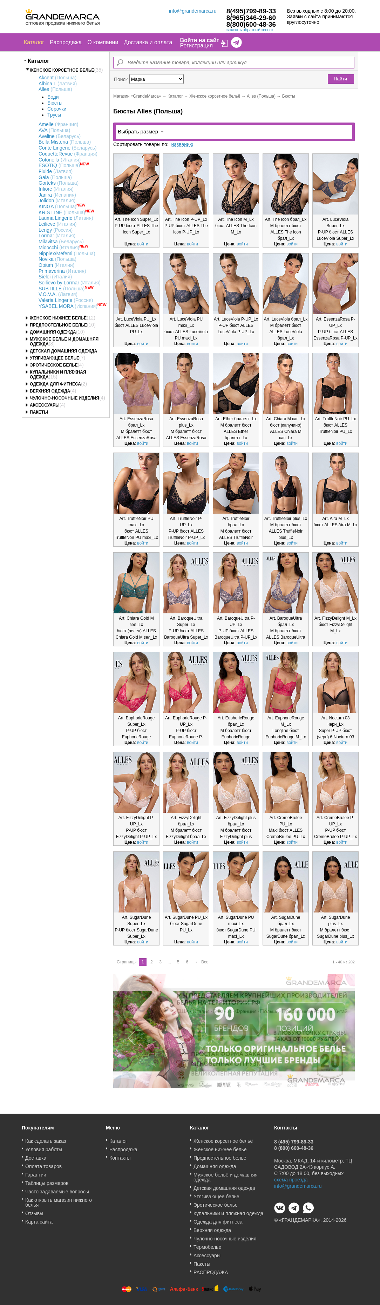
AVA (54, 130)
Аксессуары (45, 405)
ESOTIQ (59, 165)
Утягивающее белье (54, 358)
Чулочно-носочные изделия (64, 398)
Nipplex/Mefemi (67, 253)
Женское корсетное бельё (62, 70)
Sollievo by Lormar (70, 282)
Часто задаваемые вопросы (57, 1189)
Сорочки (56, 109)
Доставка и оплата (148, 42)
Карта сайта (39, 1219)
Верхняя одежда (50, 391)
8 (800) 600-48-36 (293, 1145)
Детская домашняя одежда (63, 351)
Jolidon (57, 200)
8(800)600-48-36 (251, 24)
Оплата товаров (43, 1164)
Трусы (54, 115)
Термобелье (207, 1244)
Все (205, 962)
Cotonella (60, 160)
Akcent (57, 77)
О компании (102, 42)
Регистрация (196, 45)
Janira (57, 195)
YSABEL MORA (68, 306)
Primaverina (62, 271)
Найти (340, 78)
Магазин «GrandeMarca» (137, 96)
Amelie (58, 124)
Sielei (55, 276)
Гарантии (35, 1172)
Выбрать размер (138, 131)
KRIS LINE (62, 212)
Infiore (56, 189)
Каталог (34, 42)
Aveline (60, 136)
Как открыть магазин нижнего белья (58, 1200)
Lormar (57, 235)
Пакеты (39, 412)
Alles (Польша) (261, 96)
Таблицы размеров (46, 1181)
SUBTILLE (61, 288)
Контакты (119, 1155)
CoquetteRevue (68, 154)
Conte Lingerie (68, 148)
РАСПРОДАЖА (211, 1270)
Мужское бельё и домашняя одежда (226, 1174)
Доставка (35, 1155)
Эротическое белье (53, 365)
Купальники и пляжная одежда (228, 1211)
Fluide (56, 171)
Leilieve (57, 224)
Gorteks (59, 183)
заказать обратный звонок (249, 29)
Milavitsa (61, 241)
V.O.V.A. (58, 294)
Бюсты (54, 103)
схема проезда (291, 1177)
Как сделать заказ (45, 1138)
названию (182, 144)
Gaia (55, 177)
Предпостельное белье (58, 325)
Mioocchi (59, 247)
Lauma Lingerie (66, 218)
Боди (53, 97)
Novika (57, 259)
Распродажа (66, 42)
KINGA (57, 206)
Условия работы (43, 1147)
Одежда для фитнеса (55, 384)
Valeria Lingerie (66, 300)
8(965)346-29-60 (251, 17)
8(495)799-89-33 (251, 11)
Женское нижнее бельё (58, 318)
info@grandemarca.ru (193, 11)
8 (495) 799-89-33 (293, 1139)
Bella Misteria (65, 142)
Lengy (56, 230)
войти (142, 244)
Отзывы (34, 1211)
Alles (55, 89)
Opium (56, 265)
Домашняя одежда (53, 332)
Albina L (58, 83)
